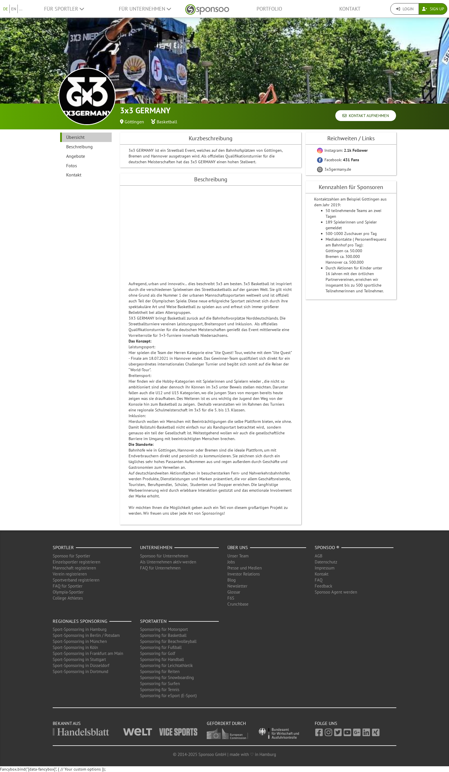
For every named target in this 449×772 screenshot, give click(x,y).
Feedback (323, 586)
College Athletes (68, 598)
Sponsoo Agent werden (336, 592)
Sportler (63, 547)
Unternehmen (156, 547)
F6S (230, 598)
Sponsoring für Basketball (163, 635)
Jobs (231, 562)
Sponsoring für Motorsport (164, 629)
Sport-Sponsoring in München (80, 641)
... (20, 8)
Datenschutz (326, 562)
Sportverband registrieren (76, 580)
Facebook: (338, 159)
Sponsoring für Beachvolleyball (168, 641)
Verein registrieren (70, 574)
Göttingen (134, 122)
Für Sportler (64, 8)
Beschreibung (79, 146)
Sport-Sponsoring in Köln (75, 647)
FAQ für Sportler (67, 586)
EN (13, 8)
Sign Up (433, 8)
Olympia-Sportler (68, 592)
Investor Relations (243, 574)
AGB (318, 556)
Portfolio (269, 8)
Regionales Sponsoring (80, 621)
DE (5, 8)
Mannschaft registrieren (74, 568)
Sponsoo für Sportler (71, 556)
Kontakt (350, 8)
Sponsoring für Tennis (159, 689)
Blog (231, 580)
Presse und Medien (244, 568)
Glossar (233, 592)
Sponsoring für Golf (157, 653)
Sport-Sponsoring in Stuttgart (79, 659)
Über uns (237, 547)
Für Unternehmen (145, 8)
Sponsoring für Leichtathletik (166, 665)
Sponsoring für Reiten (160, 671)
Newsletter (237, 586)
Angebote (75, 156)
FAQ (318, 580)
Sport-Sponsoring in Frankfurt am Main (88, 653)
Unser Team (238, 556)
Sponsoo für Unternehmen (164, 556)
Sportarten (153, 621)
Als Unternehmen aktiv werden (168, 562)
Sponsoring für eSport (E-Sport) (168, 695)
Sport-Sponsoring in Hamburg (80, 629)
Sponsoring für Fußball (161, 647)
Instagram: (342, 150)
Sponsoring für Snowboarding (167, 677)
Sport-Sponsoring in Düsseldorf (81, 665)
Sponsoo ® (327, 547)
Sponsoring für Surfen (160, 683)
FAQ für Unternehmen (160, 568)
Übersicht (75, 137)
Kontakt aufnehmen (365, 115)
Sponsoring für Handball (162, 659)
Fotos (71, 165)
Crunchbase (238, 604)
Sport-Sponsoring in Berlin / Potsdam (86, 635)
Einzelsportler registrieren (76, 562)
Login (404, 8)
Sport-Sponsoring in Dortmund (80, 671)
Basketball (167, 122)
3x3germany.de (334, 169)
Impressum (324, 568)
